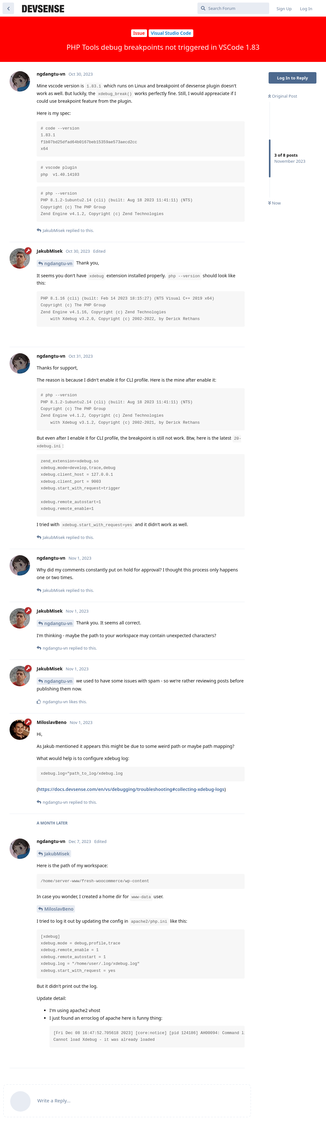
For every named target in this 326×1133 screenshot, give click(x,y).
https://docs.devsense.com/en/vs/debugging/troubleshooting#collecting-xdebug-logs (131, 789)
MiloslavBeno (58, 909)
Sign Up (284, 8)
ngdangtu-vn (58, 263)
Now (274, 203)
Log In (306, 8)
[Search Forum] (233, 8)
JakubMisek (57, 854)
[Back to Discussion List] (8, 8)
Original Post (282, 96)
